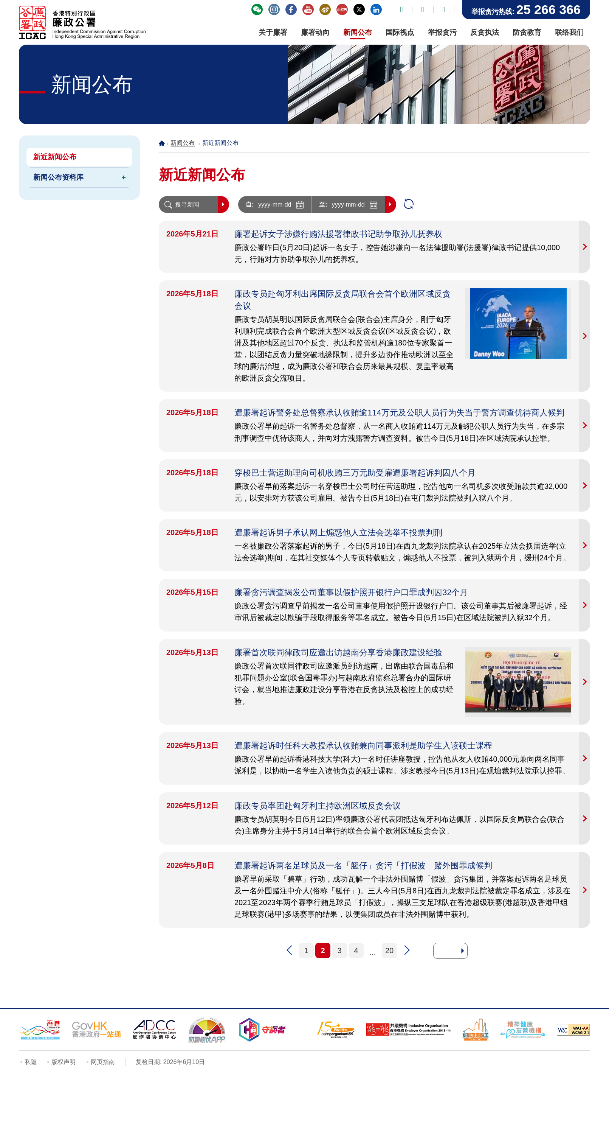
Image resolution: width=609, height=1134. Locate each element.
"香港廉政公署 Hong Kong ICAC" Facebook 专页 (291, 9)
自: (250, 204)
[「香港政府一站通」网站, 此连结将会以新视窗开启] (96, 1029)
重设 (409, 204)
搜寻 (223, 204)
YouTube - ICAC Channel (308, 9)
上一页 (289, 950)
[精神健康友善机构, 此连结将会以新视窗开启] (522, 1029)
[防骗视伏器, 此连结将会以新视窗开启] (207, 1029)
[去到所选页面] (462, 950)
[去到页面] (446, 950)
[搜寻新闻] (188, 204)
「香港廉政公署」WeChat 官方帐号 (257, 9)
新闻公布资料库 (58, 177)
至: (323, 204)
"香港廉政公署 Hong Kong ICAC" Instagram (274, 9)
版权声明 (63, 1062)
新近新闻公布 (54, 157)
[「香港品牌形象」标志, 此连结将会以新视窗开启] (39, 1030)
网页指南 (103, 1062)
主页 (162, 142)
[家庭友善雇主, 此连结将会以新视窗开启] (475, 1029)
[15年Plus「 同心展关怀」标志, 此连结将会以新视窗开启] (336, 1029)
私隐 (31, 1062)
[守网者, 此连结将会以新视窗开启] (262, 1029)
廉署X (359, 9)
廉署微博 (325, 9)
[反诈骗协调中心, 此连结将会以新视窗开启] (154, 1029)
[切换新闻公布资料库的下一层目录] (123, 177)
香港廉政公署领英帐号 (376, 9)
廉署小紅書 (342, 9)
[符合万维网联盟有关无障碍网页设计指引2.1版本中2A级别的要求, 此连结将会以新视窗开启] (573, 1030)
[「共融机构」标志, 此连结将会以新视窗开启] (408, 1029)
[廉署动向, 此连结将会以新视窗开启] (315, 34)
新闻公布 (182, 143)
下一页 (406, 950)
